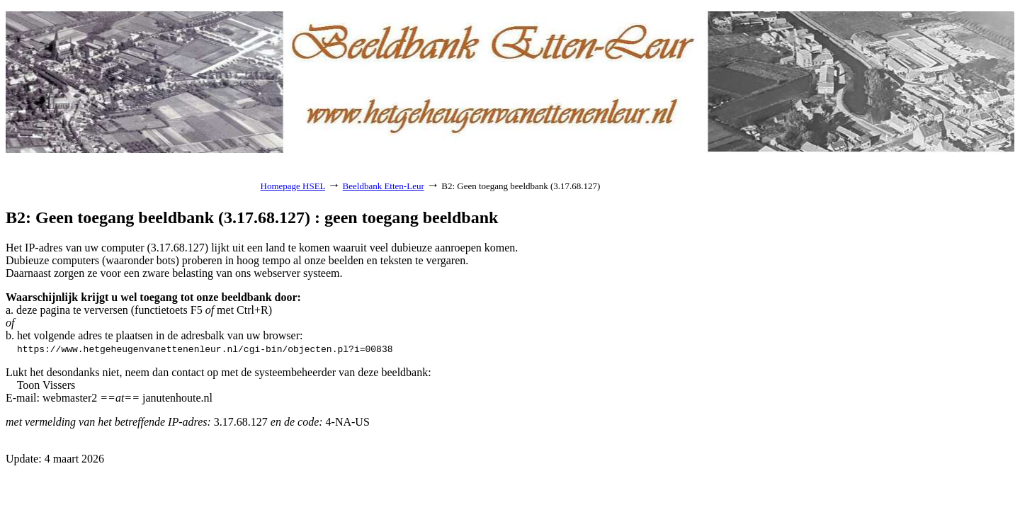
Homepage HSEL (293, 186)
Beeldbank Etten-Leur (383, 186)
